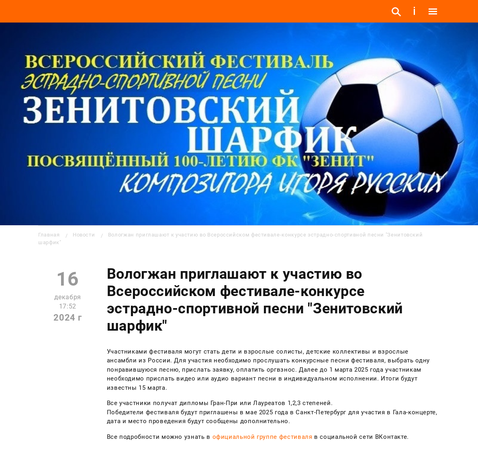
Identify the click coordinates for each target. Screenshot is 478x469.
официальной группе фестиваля (262, 436)
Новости (84, 235)
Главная (48, 235)
